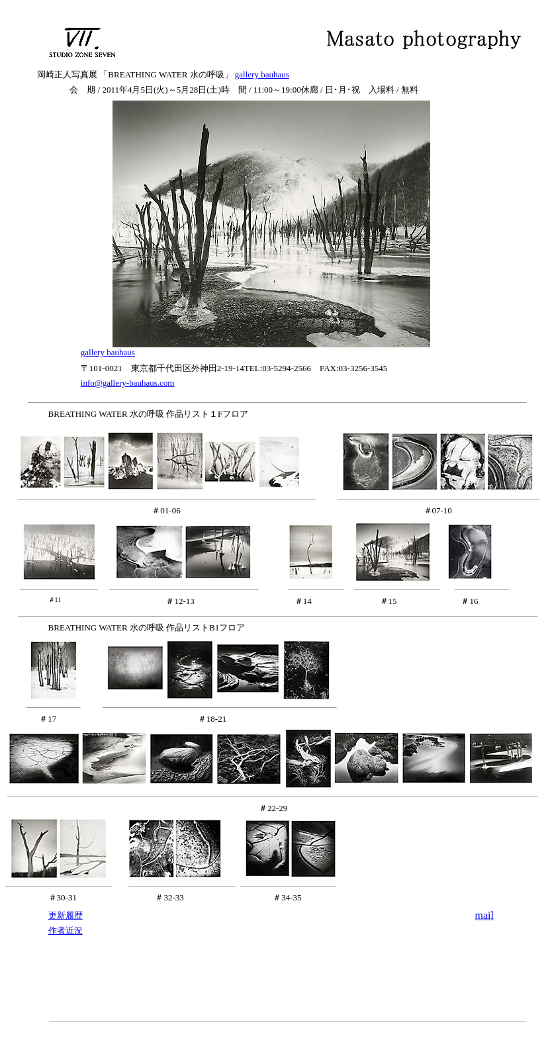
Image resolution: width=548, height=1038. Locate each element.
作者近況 (65, 930)
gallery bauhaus (262, 74)
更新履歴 (65, 915)
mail (484, 915)
